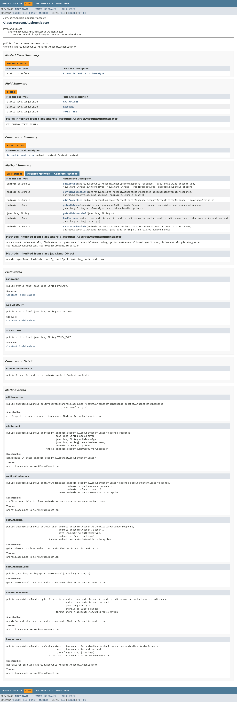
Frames (38, 9)
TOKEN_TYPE (70, 111)
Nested (16, 13)
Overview (6, 3)
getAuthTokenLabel (75, 213)
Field (24, 13)
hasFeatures (70, 218)
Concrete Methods (66, 173)
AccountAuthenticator (20, 155)
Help (66, 3)
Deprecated (47, 3)
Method (43, 13)
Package (17, 3)
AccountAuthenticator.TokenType (83, 73)
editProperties (72, 200)
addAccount (70, 183)
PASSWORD (68, 106)
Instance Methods (38, 173)
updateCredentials (75, 226)
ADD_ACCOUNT (70, 101)
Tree (36, 3)
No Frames (50, 9)
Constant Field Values (20, 295)
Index (59, 3)
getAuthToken (71, 205)
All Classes (68, 9)
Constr (33, 13)
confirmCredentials (75, 192)
